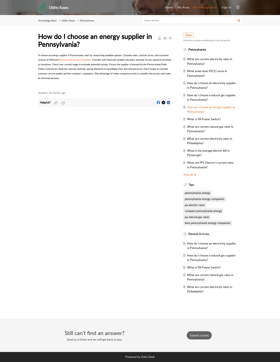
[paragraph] (105, 66)
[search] (192, 20)
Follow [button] (189, 34)
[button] (238, 7)
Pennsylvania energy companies (75, 59)
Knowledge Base (205, 7)
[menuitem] (169, 7)
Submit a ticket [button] (199, 335)
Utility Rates (68, 20)
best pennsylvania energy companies (208, 223)
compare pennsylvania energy (203, 211)
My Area (183, 7)
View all (190, 174)
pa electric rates (195, 205)
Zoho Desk (148, 357)
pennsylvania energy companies (205, 199)
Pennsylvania (87, 20)
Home (169, 7)
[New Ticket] (199, 335)
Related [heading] (199, 234)
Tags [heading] (191, 185)
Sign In (226, 7)
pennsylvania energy (198, 193)
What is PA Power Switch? (204, 119)
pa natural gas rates (197, 217)
